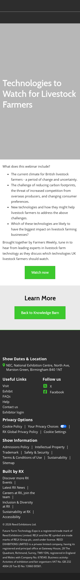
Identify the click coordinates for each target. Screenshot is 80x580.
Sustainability (58, 457)
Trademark (11, 452)
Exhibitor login (13, 412)
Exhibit (8, 391)
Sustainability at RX (17, 511)
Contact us (10, 407)
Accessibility (11, 517)
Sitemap (9, 463)
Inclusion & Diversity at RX (18, 504)
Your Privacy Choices (47, 426)
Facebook (53, 392)
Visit (6, 386)
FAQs (6, 396)
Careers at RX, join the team (19, 495)
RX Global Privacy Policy (21, 432)
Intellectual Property (50, 447)
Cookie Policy (13, 426)
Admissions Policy (16, 447)
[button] (40, 272)
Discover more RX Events (16, 480)
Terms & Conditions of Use (23, 457)
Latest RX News (14, 487)
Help (6, 402)
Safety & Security (37, 452)
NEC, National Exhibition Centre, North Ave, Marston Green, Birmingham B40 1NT (38, 367)
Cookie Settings (55, 432)
